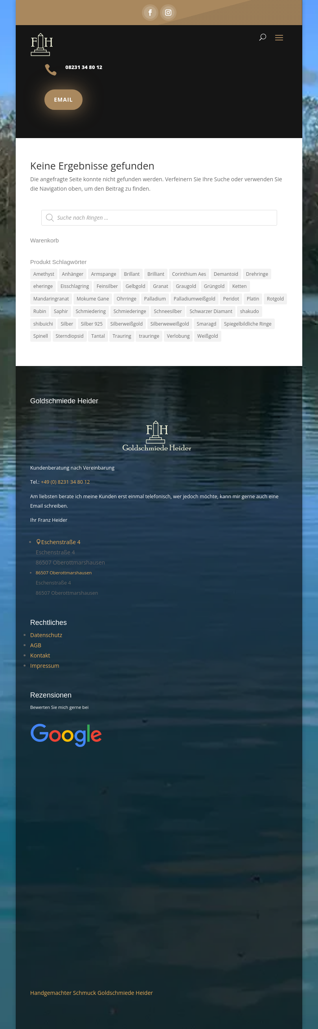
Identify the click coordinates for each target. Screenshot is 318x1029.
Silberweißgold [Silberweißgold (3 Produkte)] (126, 324)
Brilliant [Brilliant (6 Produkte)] (155, 274)
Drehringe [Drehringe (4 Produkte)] (257, 274)
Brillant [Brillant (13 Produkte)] (132, 274)
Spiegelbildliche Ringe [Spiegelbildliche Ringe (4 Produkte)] (248, 324)
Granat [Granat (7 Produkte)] (160, 286)
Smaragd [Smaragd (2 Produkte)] (207, 324)
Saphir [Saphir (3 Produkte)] (61, 311)
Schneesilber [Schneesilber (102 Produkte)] (168, 311)
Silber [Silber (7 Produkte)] (67, 324)
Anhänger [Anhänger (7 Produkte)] (73, 274)
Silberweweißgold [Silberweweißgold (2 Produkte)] (170, 324)
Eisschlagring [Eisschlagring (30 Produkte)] (75, 286)
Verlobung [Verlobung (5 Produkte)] (178, 336)
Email (63, 99)
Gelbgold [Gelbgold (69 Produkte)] (135, 286)
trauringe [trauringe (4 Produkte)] (149, 336)
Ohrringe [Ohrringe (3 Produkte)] (126, 298)
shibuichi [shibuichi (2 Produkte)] (43, 324)
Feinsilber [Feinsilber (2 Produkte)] (107, 286)
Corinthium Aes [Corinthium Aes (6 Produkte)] (189, 274)
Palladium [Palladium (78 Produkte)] (155, 298)
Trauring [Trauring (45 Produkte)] (121, 336)
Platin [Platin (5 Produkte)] (253, 298)
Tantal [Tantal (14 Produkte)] (98, 336)
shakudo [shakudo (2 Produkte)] (249, 311)
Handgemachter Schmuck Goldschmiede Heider (91, 992)
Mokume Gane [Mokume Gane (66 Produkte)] (93, 298)
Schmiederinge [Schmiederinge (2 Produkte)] (130, 311)
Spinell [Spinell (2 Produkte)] (40, 336)
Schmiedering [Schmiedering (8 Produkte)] (91, 311)
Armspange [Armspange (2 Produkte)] (103, 274)
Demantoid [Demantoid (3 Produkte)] (226, 274)
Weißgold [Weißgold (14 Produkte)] (207, 336)
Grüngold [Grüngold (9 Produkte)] (214, 286)
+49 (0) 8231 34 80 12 (65, 482)
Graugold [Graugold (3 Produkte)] (186, 286)
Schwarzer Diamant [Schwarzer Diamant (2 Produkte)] (210, 311)
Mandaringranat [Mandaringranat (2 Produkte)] (51, 298)
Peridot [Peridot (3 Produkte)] (231, 298)
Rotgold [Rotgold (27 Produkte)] (275, 298)
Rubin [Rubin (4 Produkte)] (39, 311)
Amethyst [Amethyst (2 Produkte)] (43, 274)
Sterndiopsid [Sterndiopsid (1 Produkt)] (70, 336)
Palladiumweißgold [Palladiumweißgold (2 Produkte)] (194, 298)
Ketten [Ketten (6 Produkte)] (239, 286)
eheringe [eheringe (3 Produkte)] (43, 286)
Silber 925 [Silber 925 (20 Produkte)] (92, 324)
